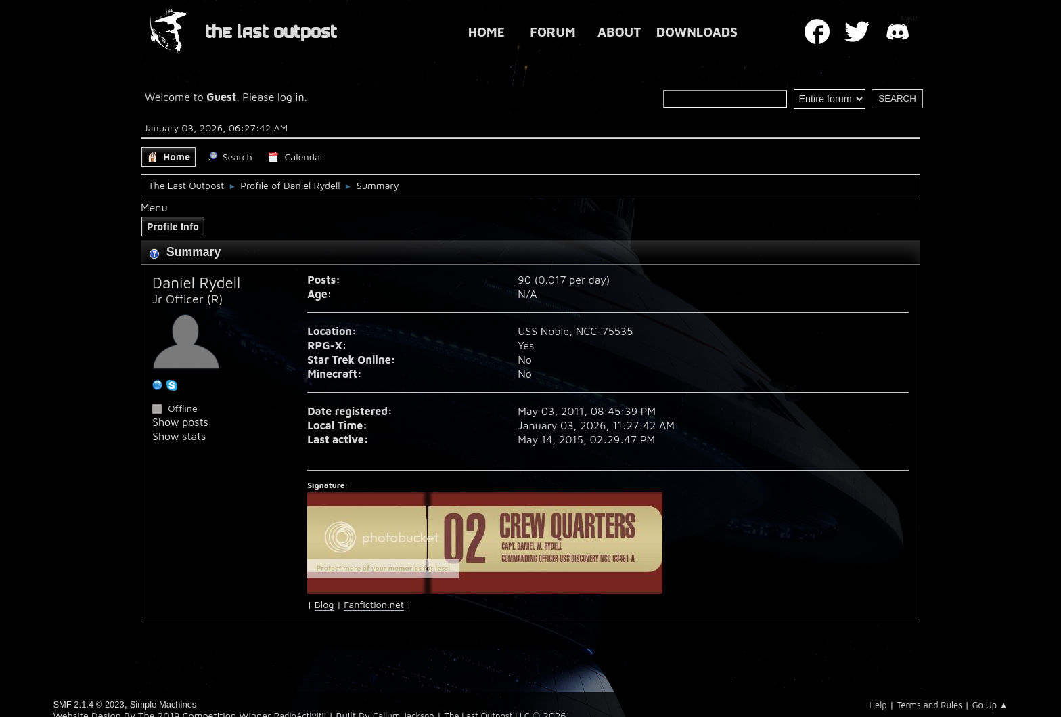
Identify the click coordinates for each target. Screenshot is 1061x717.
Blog (324, 604)
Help (877, 704)
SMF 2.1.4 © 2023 (88, 704)
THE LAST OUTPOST (271, 32)
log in (290, 97)
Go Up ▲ (990, 704)
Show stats (179, 436)
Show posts (180, 422)
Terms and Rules (929, 704)
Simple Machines (163, 704)
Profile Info (173, 226)
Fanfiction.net (374, 604)
